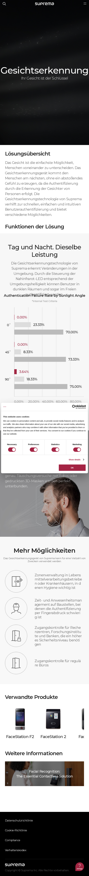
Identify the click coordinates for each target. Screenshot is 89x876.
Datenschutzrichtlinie (19, 820)
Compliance (12, 840)
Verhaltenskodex (15, 850)
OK (72, 468)
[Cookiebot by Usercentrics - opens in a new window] (74, 407)
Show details (74, 459)
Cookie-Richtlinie (16, 830)
